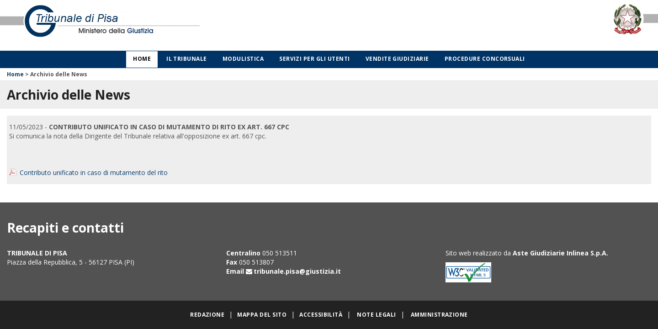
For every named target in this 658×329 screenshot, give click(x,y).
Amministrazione (439, 314)
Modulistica (243, 59)
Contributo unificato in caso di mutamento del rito (94, 172)
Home (142, 59)
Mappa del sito (262, 314)
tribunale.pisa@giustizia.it (297, 271)
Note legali (376, 314)
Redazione (207, 314)
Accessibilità (320, 314)
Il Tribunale (186, 59)
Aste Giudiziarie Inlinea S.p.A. (560, 253)
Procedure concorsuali (485, 59)
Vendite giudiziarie (397, 59)
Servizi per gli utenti (314, 59)
